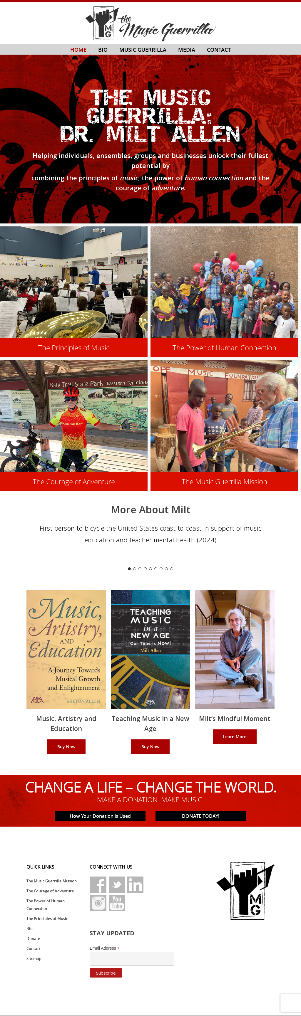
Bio (29, 928)
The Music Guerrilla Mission (51, 881)
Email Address (105, 948)
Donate (33, 938)
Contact (33, 948)
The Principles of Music (47, 918)
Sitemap (33, 958)
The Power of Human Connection (45, 904)
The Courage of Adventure (50, 891)
